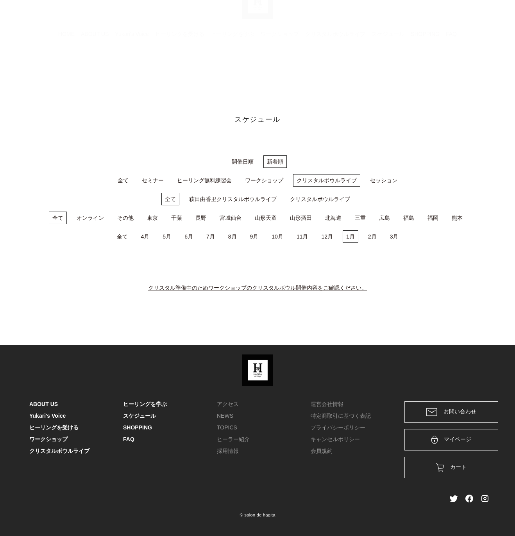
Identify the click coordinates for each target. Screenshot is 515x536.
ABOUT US (95, 72)
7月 (210, 236)
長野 (200, 218)
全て (123, 180)
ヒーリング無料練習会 (204, 180)
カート (401, 16)
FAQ (451, 72)
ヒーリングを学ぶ (232, 72)
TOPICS (227, 427)
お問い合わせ (451, 412)
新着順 (275, 161)
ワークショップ (280, 72)
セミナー (153, 180)
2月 (372, 236)
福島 (408, 218)
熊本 (457, 218)
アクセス (228, 404)
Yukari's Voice (132, 72)
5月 (167, 236)
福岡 (432, 218)
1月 (350, 236)
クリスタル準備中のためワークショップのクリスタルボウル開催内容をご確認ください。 (257, 288)
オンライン (90, 218)
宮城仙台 (230, 218)
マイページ (451, 440)
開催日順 (243, 161)
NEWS (225, 415)
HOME (66, 72)
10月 (277, 236)
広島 (384, 218)
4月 (145, 236)
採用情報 (228, 451)
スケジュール (388, 72)
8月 (232, 236)
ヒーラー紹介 (233, 439)
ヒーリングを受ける (179, 72)
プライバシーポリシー (338, 427)
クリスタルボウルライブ (335, 72)
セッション (383, 180)
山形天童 (266, 218)
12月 (327, 236)
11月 (302, 236)
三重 (360, 218)
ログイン (432, 16)
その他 (125, 218)
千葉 (176, 218)
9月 (254, 236)
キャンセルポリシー (335, 439)
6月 (188, 236)
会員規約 (322, 451)
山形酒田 (301, 218)
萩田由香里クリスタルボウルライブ (233, 199)
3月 (394, 236)
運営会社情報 (327, 404)
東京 (152, 218)
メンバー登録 (472, 16)
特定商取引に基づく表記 (341, 415)
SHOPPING (425, 72)
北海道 (333, 218)
